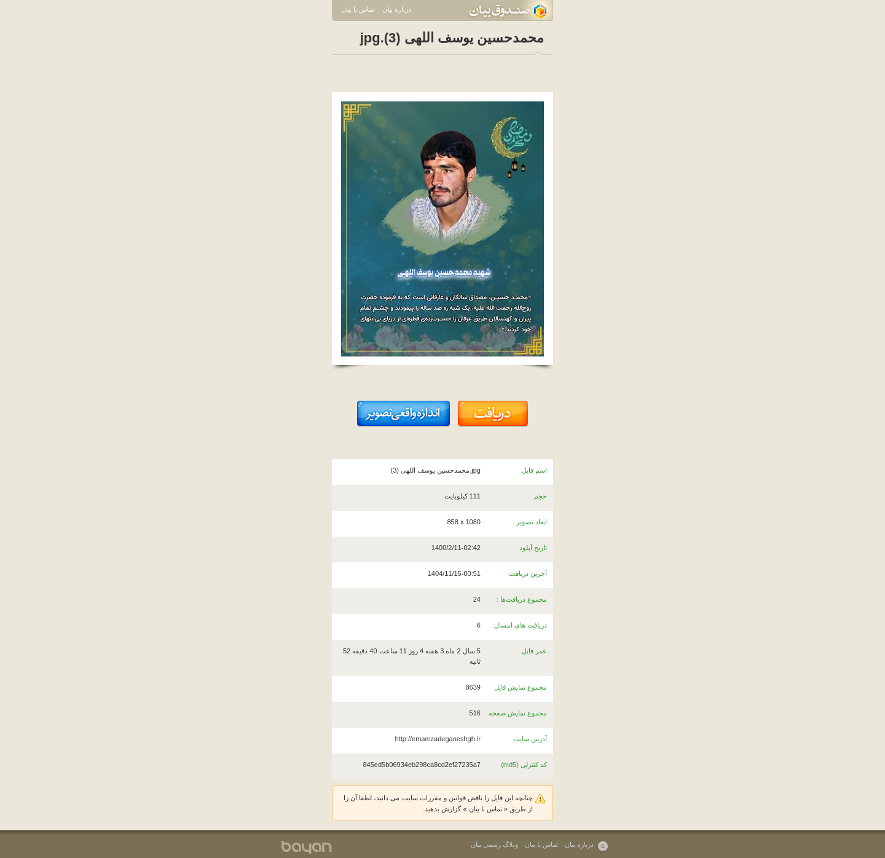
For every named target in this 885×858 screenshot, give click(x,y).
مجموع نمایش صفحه (518, 713)
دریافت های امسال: (519, 625)
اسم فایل (534, 470)
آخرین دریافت (528, 573)
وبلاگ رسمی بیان (494, 844)
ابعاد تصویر (531, 521)
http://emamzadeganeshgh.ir (438, 738)
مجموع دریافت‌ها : (522, 599)
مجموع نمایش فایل (520, 687)
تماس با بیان (357, 9)
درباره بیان (396, 9)
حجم (540, 496)
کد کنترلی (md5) (524, 764)
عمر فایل (534, 651)
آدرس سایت (530, 738)
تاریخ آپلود (533, 547)
